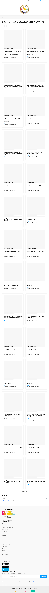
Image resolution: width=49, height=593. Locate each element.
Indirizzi (3, 548)
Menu (6, 0)
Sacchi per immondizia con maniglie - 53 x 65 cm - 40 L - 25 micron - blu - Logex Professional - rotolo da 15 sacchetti (36, 86)
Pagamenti (4, 533)
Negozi (3, 525)
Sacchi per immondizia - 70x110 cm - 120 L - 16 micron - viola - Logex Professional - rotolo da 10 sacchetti (12, 120)
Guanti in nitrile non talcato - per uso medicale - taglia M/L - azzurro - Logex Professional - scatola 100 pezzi (36, 415)
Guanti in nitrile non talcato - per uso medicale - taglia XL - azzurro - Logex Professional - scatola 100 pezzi (36, 481)
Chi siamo (4, 523)
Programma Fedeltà (6, 540)
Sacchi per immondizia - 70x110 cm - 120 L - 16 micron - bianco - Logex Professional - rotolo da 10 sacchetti (13, 86)
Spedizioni (4, 535)
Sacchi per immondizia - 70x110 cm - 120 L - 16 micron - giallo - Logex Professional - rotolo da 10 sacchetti (12, 481)
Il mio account (5, 554)
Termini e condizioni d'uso (7, 527)
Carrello (3, 552)
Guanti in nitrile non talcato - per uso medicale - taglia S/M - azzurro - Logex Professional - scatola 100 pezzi (13, 317)
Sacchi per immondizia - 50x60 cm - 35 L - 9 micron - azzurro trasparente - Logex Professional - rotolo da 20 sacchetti (12, 53)
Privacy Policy (5, 529)
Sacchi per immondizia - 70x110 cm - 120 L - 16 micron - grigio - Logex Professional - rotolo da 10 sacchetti (13, 153)
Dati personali (5, 546)
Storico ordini (5, 550)
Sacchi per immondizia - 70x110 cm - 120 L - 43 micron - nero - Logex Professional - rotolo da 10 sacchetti (35, 53)
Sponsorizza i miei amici (7, 558)
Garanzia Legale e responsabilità (8, 537)
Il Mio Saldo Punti (5, 556)
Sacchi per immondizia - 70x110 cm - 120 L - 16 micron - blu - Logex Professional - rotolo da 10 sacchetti (13, 219)
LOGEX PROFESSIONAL (8, 48)
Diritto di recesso (5, 539)
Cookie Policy (4, 531)
